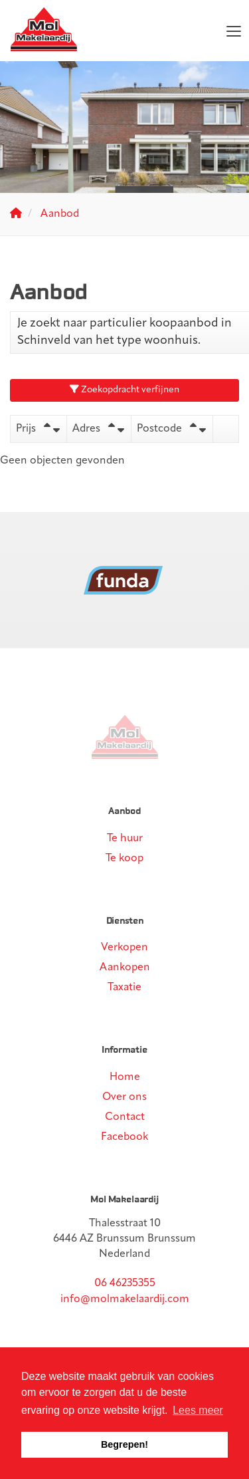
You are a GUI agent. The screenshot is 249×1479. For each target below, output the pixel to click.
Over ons (124, 1097)
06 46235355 (124, 1283)
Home (125, 1077)
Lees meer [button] (198, 1410)
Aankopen (125, 967)
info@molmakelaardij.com (124, 1299)
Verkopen (124, 947)
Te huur (125, 838)
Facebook (124, 1137)
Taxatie (124, 987)
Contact (125, 1117)
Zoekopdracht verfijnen (124, 389)
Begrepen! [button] (124, 1444)
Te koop (124, 858)
